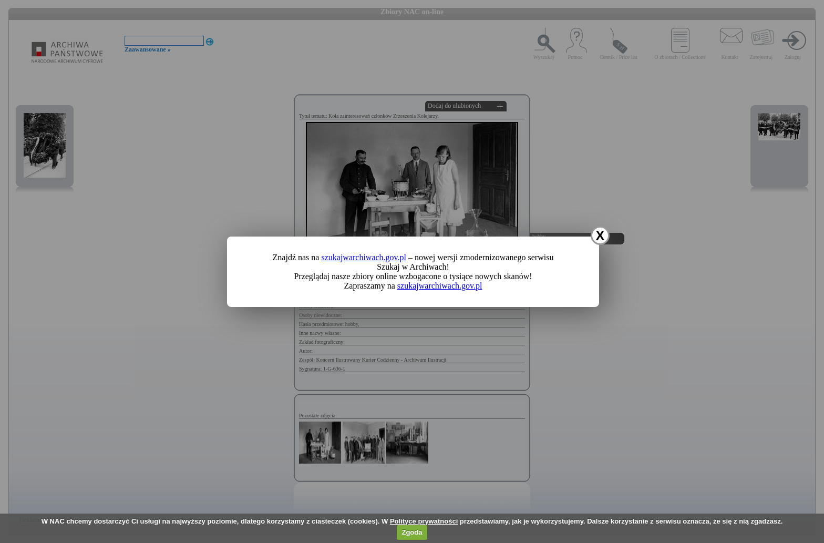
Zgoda (411, 532)
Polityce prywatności (424, 521)
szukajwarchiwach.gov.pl (363, 257)
